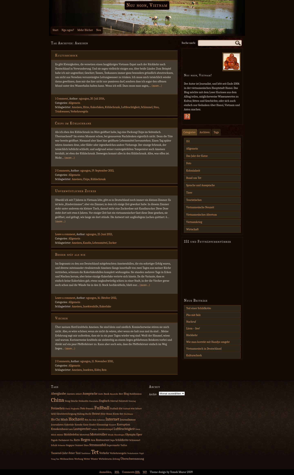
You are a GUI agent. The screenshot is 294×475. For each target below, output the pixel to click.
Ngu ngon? (68, 30)
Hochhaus (128, 414)
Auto (100, 393)
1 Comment (61, 98)
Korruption (123, 424)
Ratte (77, 440)
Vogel (141, 453)
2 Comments (62, 170)
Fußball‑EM (116, 408)
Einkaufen (83, 401)
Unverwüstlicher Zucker (75, 191)
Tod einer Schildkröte (198, 308)
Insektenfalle (90, 306)
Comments (130, 472)
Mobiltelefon (71, 434)
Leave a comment (65, 234)
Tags (216, 132)
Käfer (97, 370)
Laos (70, 429)
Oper (139, 434)
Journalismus (128, 419)
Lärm (137, 429)
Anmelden (105, 472)
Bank (106, 393)
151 (188, 141)
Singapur (70, 445)
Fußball (101, 408)
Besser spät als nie (70, 254)
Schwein (61, 445)
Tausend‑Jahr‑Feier (63, 453)
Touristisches (194, 200)
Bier (121, 393)
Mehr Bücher (85, 30)
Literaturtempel (105, 429)
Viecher (61, 318)
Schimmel (147, 107)
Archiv (153, 394)
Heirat (96, 413)
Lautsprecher (82, 429)
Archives (205, 132)
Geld (53, 413)
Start (55, 30)
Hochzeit (76, 419)
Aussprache (90, 393)
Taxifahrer (85, 453)
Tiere (189, 192)
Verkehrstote (132, 453)
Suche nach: (189, 43)
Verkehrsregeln (79, 111)
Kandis (87, 243)
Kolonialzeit (193, 170)
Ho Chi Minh (59, 419)
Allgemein (74, 103)
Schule (54, 445)
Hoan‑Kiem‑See (114, 413)
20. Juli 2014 (97, 98)
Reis (104, 370)
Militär (60, 434)
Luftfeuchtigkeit (130, 107)
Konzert (112, 424)
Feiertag (132, 401)
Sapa (112, 440)
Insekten (88, 370)
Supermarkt (113, 445)
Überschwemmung (132, 459)
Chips (86, 179)
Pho (71, 440)
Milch (53, 434)
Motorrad (85, 434)
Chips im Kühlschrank (73, 123)
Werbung (78, 459)
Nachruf (191, 321)
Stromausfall (97, 445)
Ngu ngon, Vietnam (147, 5)
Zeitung (116, 459)
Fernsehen (58, 408)
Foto (188, 163)
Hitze (86, 107)
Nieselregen (119, 434)
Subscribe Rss (187, 118)
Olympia (130, 434)
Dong (67, 401)
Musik (111, 434)
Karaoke (79, 424)
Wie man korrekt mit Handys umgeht (208, 342)
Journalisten (57, 424)
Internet (112, 419)
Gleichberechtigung (66, 413)
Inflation (101, 420)
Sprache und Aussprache (200, 185)
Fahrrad (114, 401)
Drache (74, 401)
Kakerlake (105, 306)
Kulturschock (66, 55)
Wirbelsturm (105, 458)
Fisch (67, 408)
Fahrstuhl (123, 401)
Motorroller (98, 434)
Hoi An (88, 419)
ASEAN (79, 394)
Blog (126, 393)
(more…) (156, 85)
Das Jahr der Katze (197, 156)
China (57, 400)
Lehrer (94, 429)
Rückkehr (192, 335)
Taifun (123, 445)
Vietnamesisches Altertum (201, 214)
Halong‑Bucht (84, 413)
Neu (98, 30)
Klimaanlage (103, 424)
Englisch (104, 401)
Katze (86, 424)
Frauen (90, 408)
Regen (85, 439)
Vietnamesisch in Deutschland (204, 348)
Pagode (54, 440)
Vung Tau (55, 459)
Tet (95, 452)
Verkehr (104, 453)
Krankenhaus (59, 429)
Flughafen (75, 408)
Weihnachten (67, 458)
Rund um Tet (193, 178)
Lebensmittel (99, 243)
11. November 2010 (102, 361)
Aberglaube (58, 393)
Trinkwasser (62, 111)
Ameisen (77, 107)
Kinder (92, 424)
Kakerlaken (97, 107)
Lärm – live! (193, 328)
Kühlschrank (112, 107)
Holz (94, 420)
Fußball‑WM (129, 408)
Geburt (138, 408)
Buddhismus (135, 394)
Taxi (78, 453)
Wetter (87, 459)
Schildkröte (122, 440)
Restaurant (103, 440)
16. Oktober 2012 (106, 298)
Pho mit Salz (193, 315)
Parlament (63, 440)
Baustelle (114, 394)
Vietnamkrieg (194, 222)
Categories (190, 132)
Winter (94, 458)
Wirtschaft (192, 229)
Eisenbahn (93, 401)
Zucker (113, 243)
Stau (156, 107)
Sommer (79, 445)
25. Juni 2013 (104, 234)
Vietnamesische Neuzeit (200, 207)
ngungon (84, 98)
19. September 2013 (103, 170)
